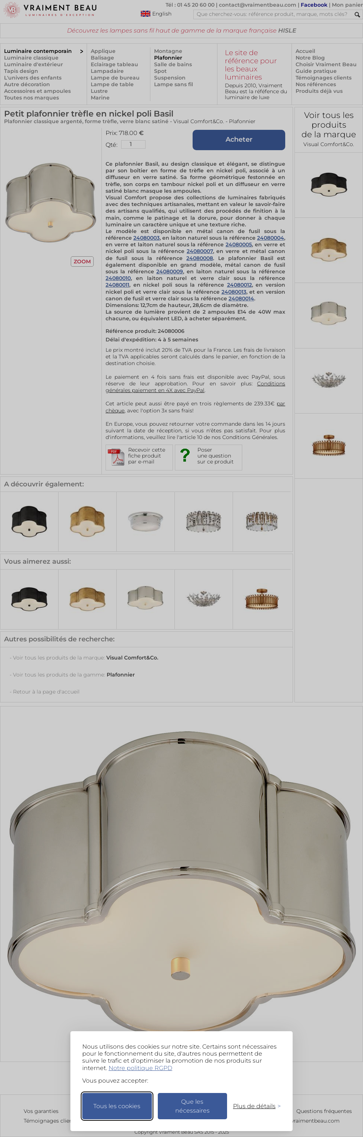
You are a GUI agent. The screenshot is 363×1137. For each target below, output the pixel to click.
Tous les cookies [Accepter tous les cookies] (116, 1106)
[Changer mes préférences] (253, 1106)
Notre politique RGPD (140, 1068)
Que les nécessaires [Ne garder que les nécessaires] (192, 1106)
